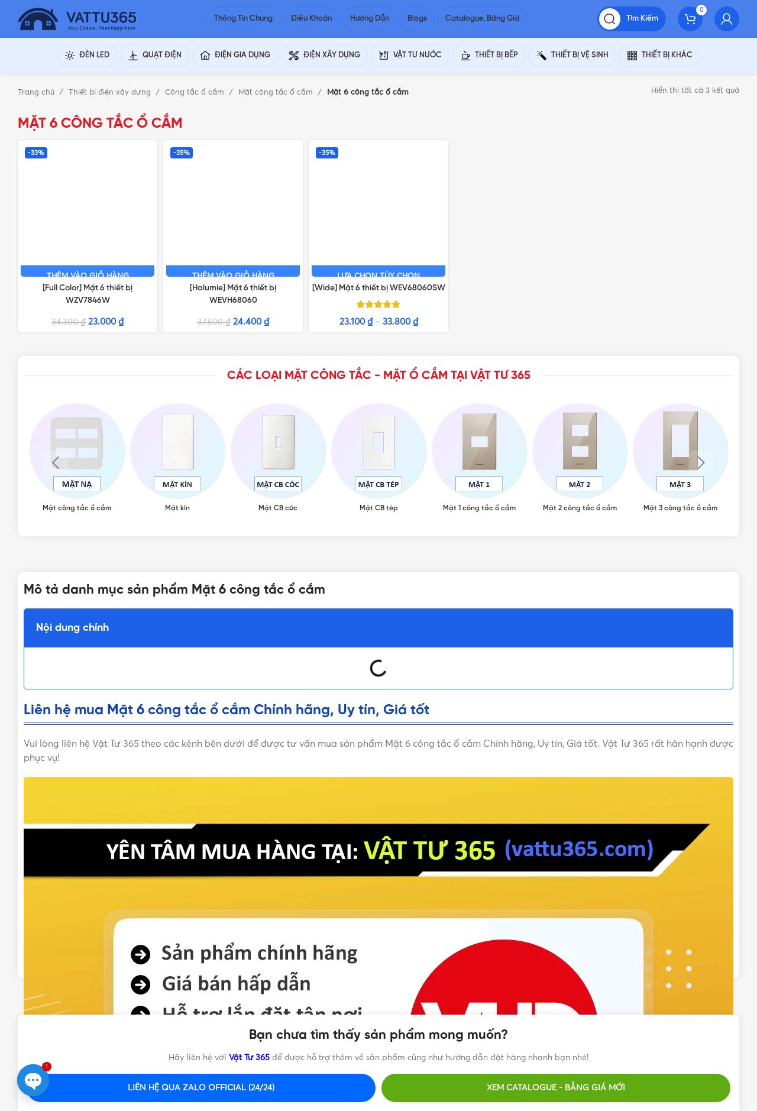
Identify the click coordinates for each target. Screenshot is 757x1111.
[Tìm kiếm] (631, 23)
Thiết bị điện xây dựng (111, 102)
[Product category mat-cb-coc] (278, 371)
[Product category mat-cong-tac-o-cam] (77, 371)
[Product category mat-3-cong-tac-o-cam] (680, 371)
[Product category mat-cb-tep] (378, 371)
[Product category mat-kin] (177, 371)
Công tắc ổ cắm (196, 102)
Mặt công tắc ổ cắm (276, 102)
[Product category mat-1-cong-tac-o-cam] (479, 371)
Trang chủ (37, 102)
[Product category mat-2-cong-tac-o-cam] (579, 371)
